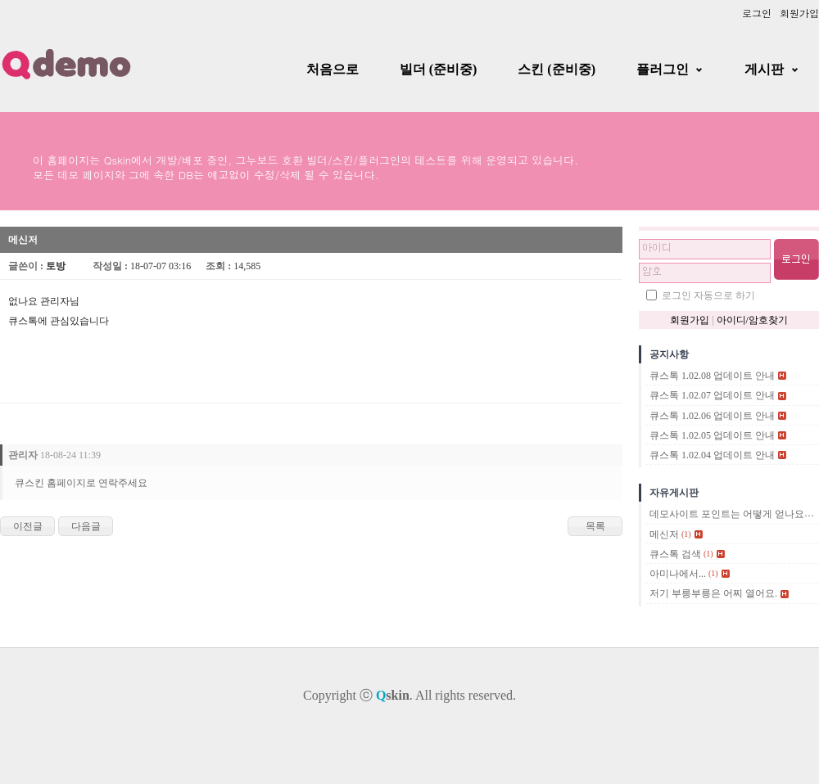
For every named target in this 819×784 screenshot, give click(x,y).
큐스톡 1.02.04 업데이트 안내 (712, 455)
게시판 (764, 69)
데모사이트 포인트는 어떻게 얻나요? (728, 514)
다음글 (86, 526)
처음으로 (332, 69)
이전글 (28, 526)
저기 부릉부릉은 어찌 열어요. (713, 594)
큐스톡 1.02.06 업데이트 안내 (712, 415)
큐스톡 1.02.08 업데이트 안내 (712, 375)
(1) (686, 533)
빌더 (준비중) (438, 69)
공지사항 (669, 354)
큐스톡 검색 (675, 554)
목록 (595, 526)
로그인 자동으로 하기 (708, 295)
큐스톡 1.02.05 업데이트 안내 (712, 435)
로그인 (756, 13)
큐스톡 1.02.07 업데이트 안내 (712, 396)
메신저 (664, 534)
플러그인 (662, 69)
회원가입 (799, 13)
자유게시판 (674, 492)
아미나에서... (677, 573)
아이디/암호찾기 (752, 320)
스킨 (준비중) (556, 69)
